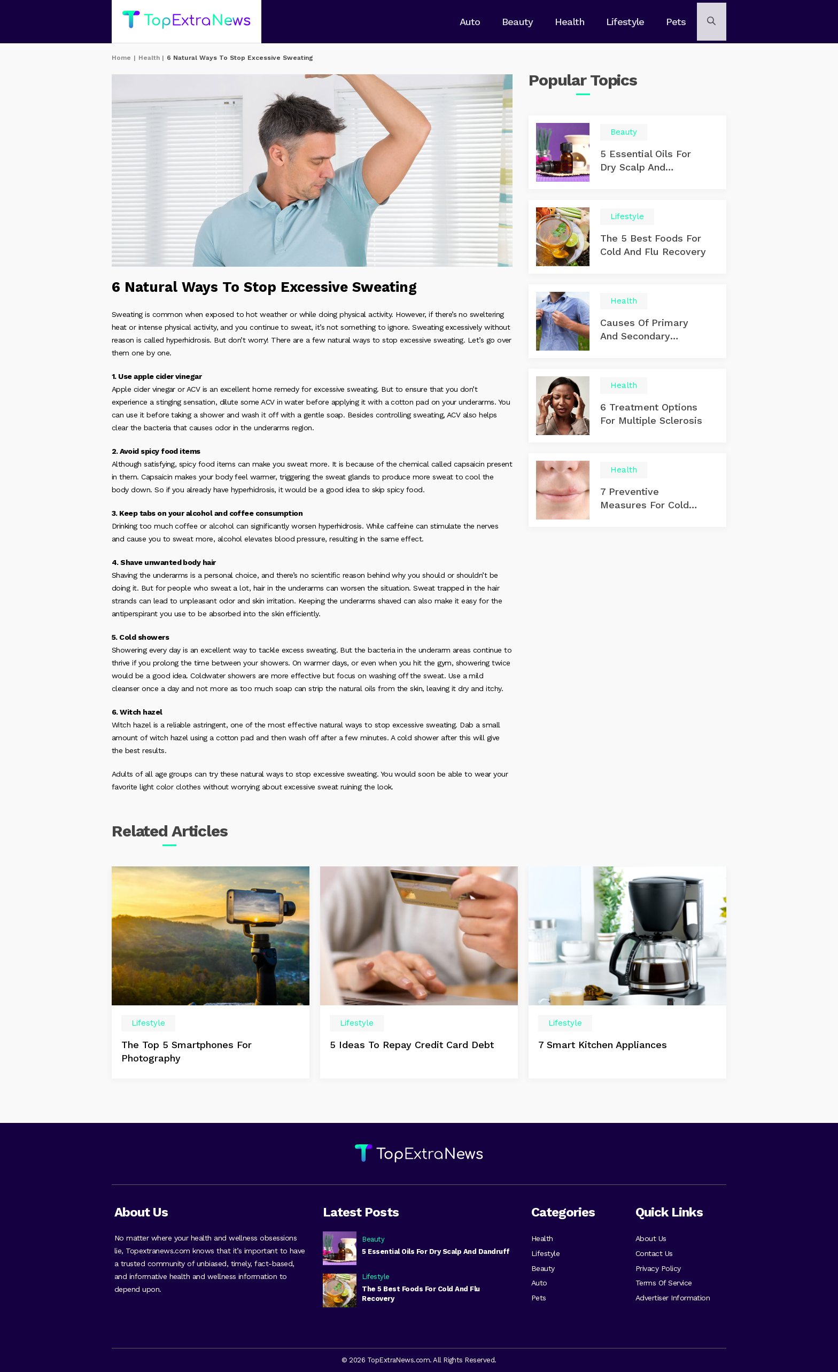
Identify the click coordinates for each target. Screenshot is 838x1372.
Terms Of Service (663, 1284)
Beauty (519, 21)
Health (570, 21)
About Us (650, 1235)
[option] (210, 975)
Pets (674, 21)
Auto (473, 21)
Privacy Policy (658, 1268)
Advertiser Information (672, 1300)
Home (121, 57)
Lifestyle (624, 21)
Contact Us (654, 1251)
